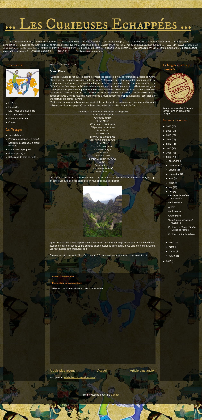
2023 (169, 126)
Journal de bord (16, 135)
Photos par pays (16, 153)
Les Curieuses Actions (19, 114)
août (171, 178)
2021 (169, 131)
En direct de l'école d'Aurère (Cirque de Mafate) (182, 228)
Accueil (102, 370)
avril (171, 242)
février (172, 251)
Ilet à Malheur (175, 202)
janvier (172, 255)
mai (171, 191)
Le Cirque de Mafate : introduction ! (179, 196)
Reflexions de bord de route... (23, 157)
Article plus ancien (143, 370)
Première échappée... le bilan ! (23, 139)
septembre (174, 174)
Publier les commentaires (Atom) (80, 377)
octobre (173, 169)
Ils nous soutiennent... (19, 118)
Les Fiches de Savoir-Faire (21, 110)
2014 (169, 157)
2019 (169, 135)
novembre (174, 165)
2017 (169, 144)
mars (171, 247)
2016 (169, 148)
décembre (174, 161)
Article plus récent (62, 370)
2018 (169, 139)
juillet (172, 183)
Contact (12, 122)
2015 (169, 152)
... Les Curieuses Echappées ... (98, 24)
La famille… (14, 107)
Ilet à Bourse (174, 211)
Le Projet (12, 103)
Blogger (115, 394)
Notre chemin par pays (19, 149)
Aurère (171, 207)
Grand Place (174, 215)
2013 (169, 261)
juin (171, 187)
